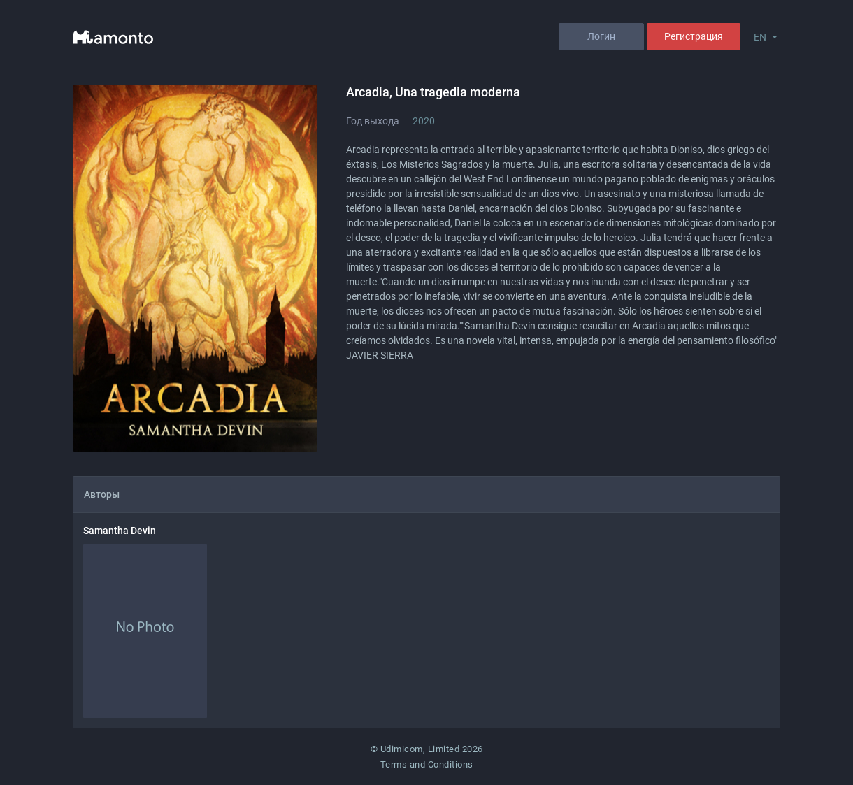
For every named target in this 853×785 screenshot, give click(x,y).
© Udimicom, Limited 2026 (427, 749)
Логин (601, 36)
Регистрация (693, 36)
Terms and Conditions (426, 764)
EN (760, 37)
